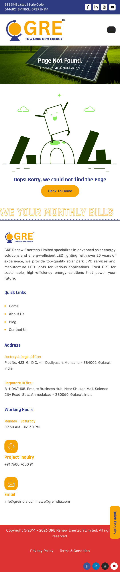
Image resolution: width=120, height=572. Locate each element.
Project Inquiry (19, 457)
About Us (16, 314)
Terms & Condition (75, 551)
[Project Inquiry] (11, 446)
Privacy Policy (41, 551)
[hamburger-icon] (111, 29)
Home (13, 306)
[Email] (11, 483)
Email (9, 495)
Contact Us (18, 330)
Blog (12, 322)
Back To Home (60, 191)
